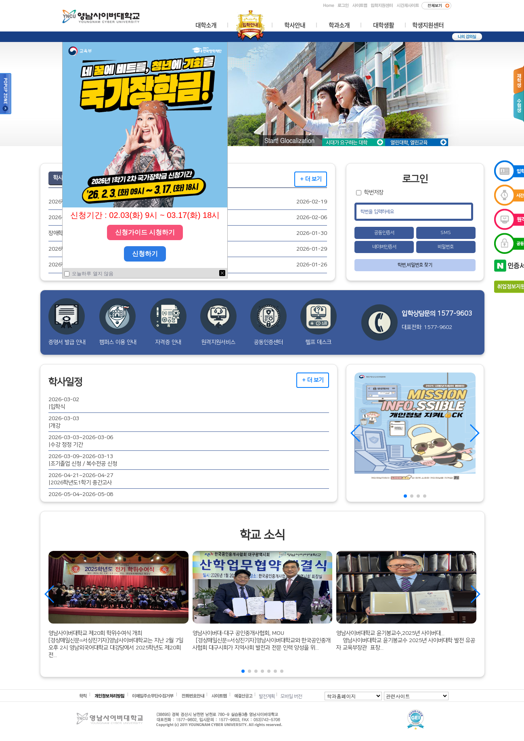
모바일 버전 (291, 696)
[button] (405, 496)
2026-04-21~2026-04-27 (80, 475)
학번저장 (374, 192)
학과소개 (339, 25)
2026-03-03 (63, 418)
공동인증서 (384, 232)
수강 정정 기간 (66, 445)
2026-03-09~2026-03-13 (80, 456)
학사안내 (294, 25)
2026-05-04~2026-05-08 (80, 494)
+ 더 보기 (310, 179)
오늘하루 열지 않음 (92, 273)
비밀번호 (446, 246)
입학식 (57, 407)
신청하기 (145, 253)
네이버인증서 (384, 246)
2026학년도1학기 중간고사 (81, 482)
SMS (445, 232)
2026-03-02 (63, 399)
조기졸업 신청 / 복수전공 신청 (83, 464)
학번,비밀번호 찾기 (415, 265)
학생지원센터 (428, 25)
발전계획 (267, 696)
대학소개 (205, 25)
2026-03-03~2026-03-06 (80, 437)
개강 (55, 426)
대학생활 (383, 25)
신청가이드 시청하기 (145, 232)
